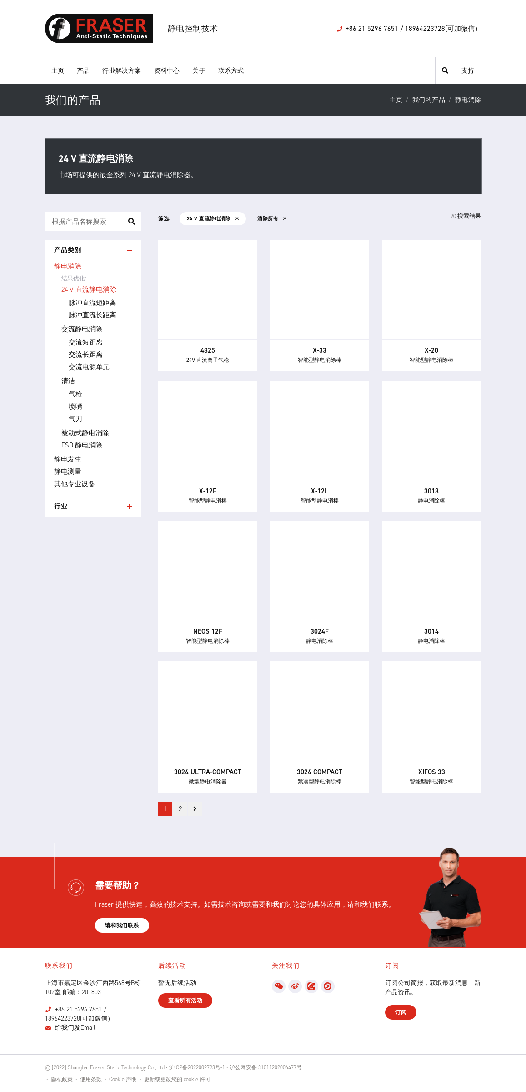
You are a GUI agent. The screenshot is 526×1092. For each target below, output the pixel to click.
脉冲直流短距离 (92, 302)
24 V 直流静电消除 (88, 289)
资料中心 (167, 70)
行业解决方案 (121, 70)
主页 (57, 70)
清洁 (68, 381)
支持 (467, 70)
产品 (83, 70)
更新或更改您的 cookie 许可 (177, 1079)
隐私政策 (62, 1079)
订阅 (400, 1012)
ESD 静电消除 (81, 445)
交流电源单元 (89, 366)
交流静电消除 (81, 329)
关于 (198, 70)
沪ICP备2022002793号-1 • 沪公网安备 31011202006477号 (235, 1067)
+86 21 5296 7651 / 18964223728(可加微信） (79, 1014)
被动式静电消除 (85, 432)
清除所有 (271, 218)
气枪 (75, 394)
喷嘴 (75, 406)
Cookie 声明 (123, 1079)
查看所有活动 (185, 1000)
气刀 (75, 418)
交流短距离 (86, 342)
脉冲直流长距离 (92, 315)
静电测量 (67, 471)
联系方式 (231, 70)
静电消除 (67, 266)
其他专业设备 (74, 483)
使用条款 (91, 1079)
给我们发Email (75, 1027)
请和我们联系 (122, 925)
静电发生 (67, 459)
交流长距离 (86, 354)
